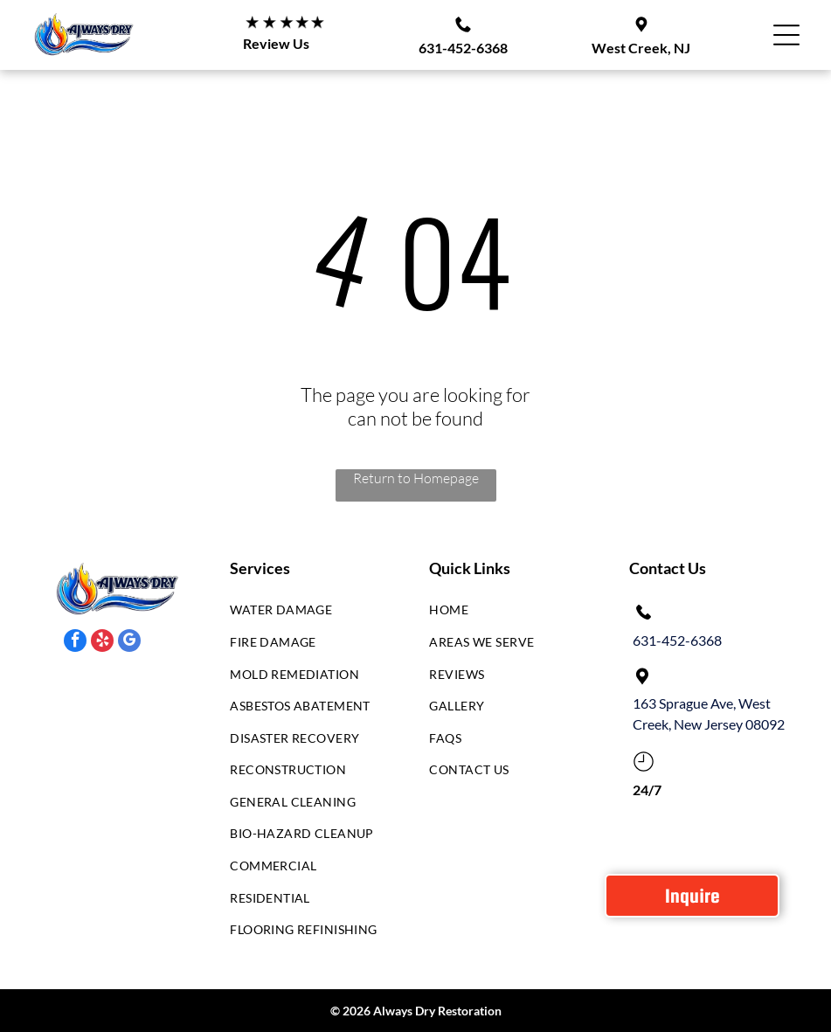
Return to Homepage (416, 478)
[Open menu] (786, 35)
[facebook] (75, 642)
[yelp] (102, 642)
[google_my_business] (129, 642)
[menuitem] (309, 615)
